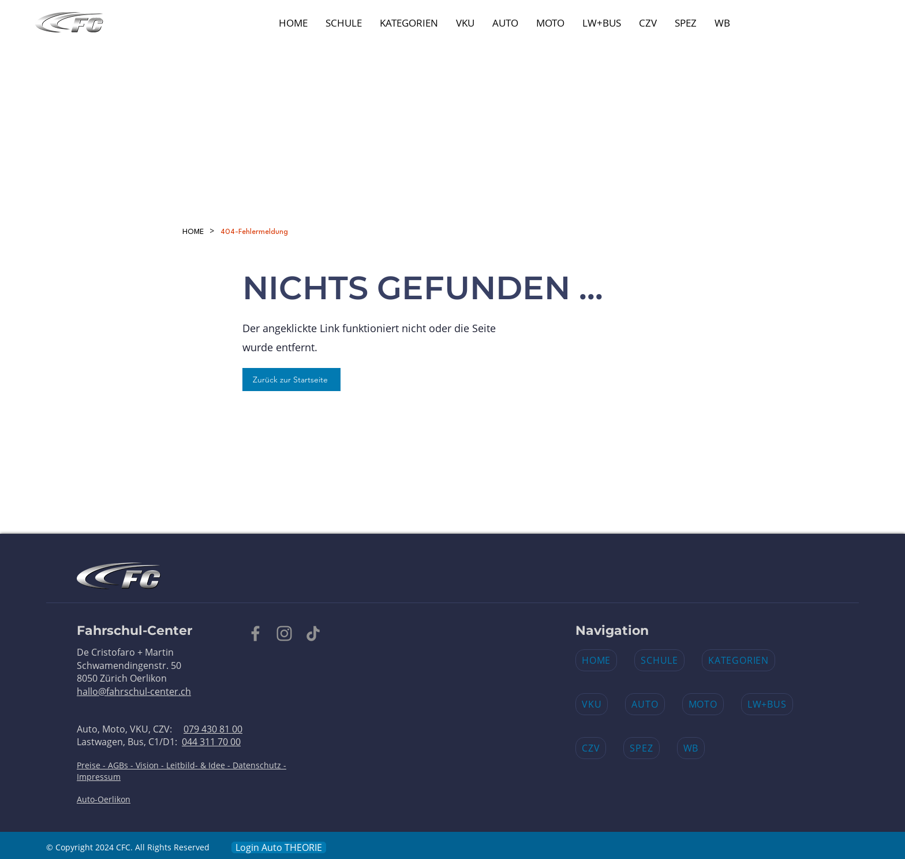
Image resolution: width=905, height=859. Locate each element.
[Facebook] (255, 633)
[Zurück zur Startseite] (291, 379)
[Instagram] (284, 633)
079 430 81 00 (213, 729)
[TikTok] (313, 633)
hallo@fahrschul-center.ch (134, 691)
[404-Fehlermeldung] (254, 231)
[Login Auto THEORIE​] (278, 847)
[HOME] (193, 231)
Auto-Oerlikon (103, 799)
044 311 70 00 (211, 741)
